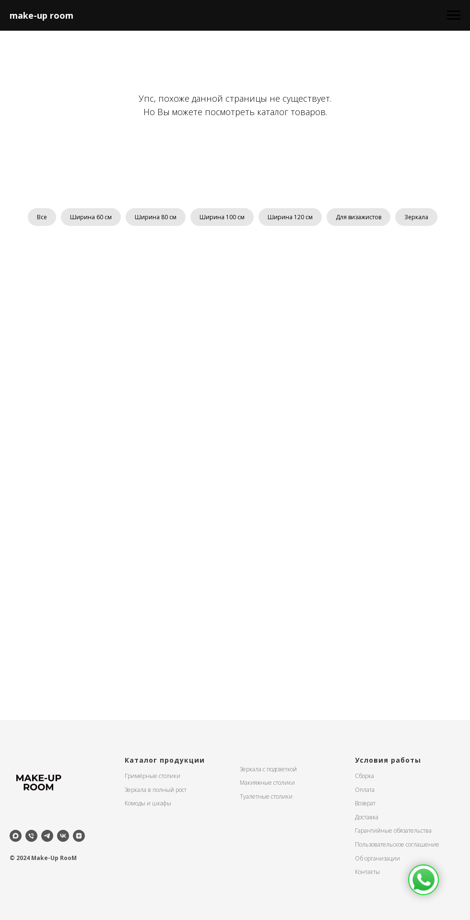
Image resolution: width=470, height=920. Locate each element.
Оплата (365, 790)
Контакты (367, 872)
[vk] (63, 836)
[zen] (79, 836)
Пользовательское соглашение (397, 844)
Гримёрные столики (152, 776)
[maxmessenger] (16, 836)
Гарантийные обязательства (393, 830)
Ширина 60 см (91, 217)
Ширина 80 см (155, 217)
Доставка (366, 817)
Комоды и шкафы (148, 803)
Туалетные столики (266, 796)
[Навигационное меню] (453, 15)
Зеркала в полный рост (156, 790)
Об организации (377, 858)
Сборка (364, 776)
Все (42, 217)
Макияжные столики (267, 782)
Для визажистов (358, 217)
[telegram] (47, 836)
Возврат (365, 803)
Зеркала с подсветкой (268, 769)
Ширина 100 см (222, 217)
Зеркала (416, 217)
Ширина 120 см (290, 217)
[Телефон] (31, 836)
